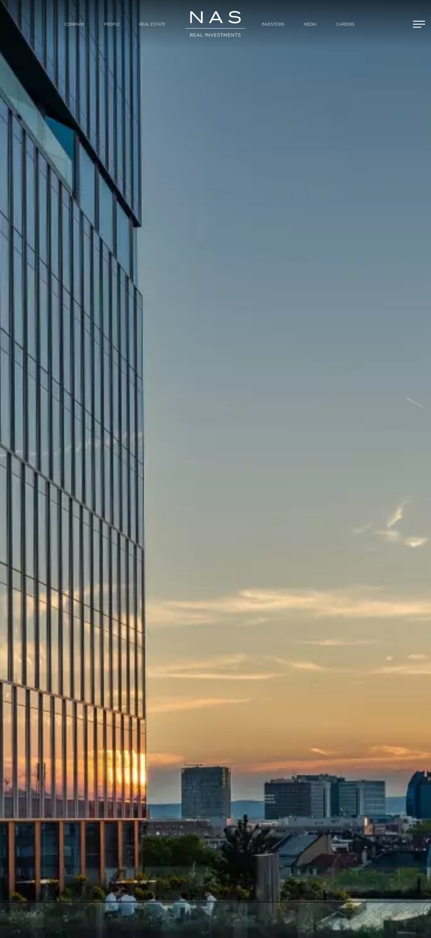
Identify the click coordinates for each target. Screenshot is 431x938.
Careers (345, 24)
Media (310, 24)
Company (74, 24)
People (112, 24)
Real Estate (152, 24)
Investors (273, 24)
